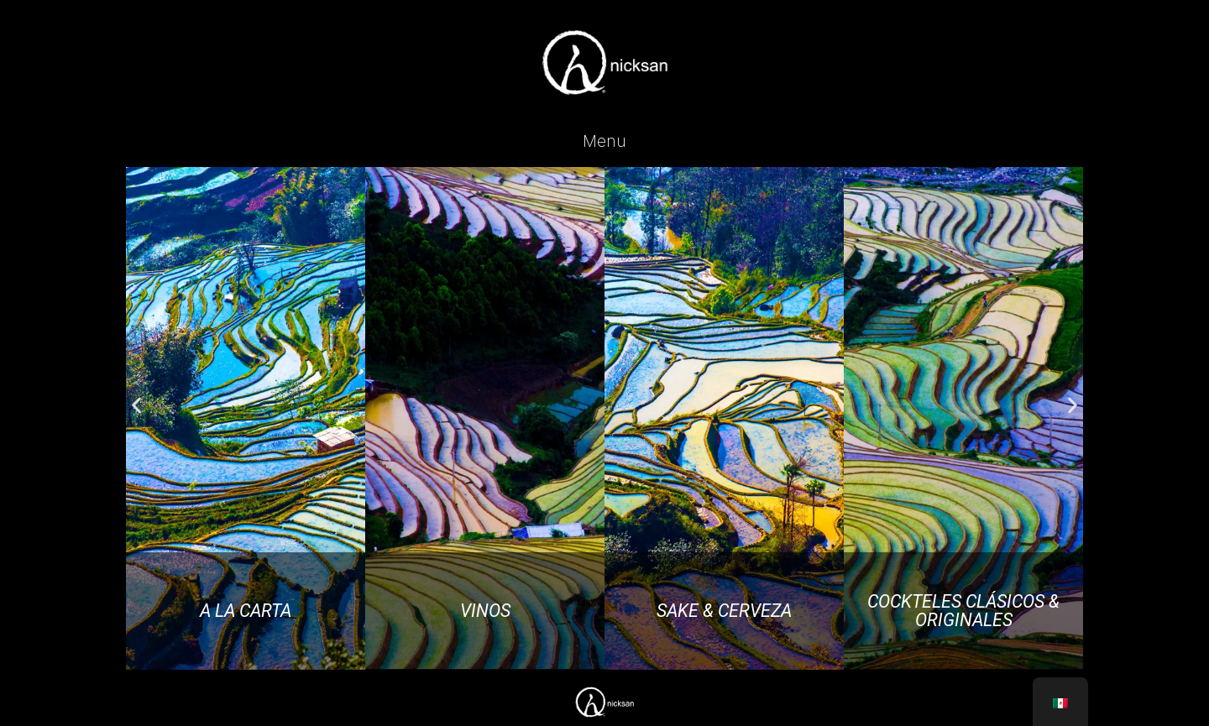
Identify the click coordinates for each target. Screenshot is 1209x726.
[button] (136, 405)
